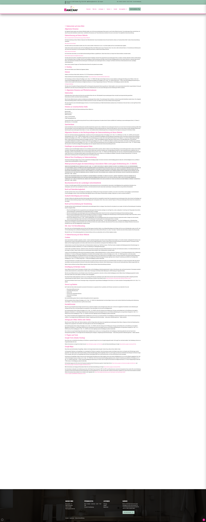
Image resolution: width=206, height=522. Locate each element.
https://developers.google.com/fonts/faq (94, 344)
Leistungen (102, 9)
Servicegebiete (123, 9)
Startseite (88, 9)
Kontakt (115, 9)
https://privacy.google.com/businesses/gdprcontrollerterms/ (124, 363)
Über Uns (94, 9)
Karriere (109, 9)
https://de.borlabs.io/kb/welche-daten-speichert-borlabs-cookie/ (118, 278)
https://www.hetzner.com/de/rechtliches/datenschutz (99, 76)
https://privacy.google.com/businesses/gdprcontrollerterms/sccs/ (78, 364)
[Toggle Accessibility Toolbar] (203, 519)
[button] (2, 519)
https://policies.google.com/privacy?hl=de (128, 344)
